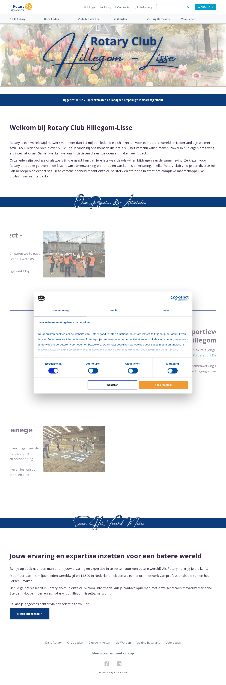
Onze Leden (51, 19)
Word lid (205, 7)
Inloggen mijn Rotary (97, 7)
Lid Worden (120, 19)
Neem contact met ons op (113, 653)
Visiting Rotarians (158, 19)
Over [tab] (166, 310)
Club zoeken (123, 7)
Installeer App (144, 7)
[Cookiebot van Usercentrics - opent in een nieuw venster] (173, 298)
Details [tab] (113, 310)
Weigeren (112, 384)
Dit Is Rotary (17, 19)
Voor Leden (188, 19)
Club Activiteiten (89, 19)
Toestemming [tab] (60, 310)
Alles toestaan (164, 384)
